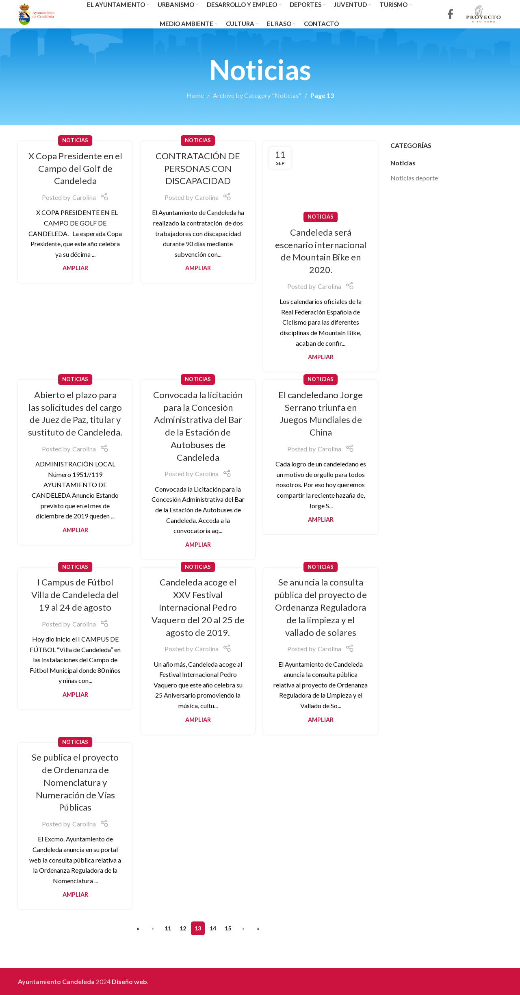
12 (183, 928)
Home (195, 95)
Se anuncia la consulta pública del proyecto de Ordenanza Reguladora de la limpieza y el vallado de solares (320, 607)
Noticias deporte (414, 178)
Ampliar (75, 267)
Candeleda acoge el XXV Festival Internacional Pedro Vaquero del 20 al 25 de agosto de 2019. (198, 607)
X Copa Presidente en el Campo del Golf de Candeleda (75, 168)
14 (213, 928)
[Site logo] (37, 13)
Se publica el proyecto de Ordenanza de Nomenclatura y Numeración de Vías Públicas (75, 782)
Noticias (75, 140)
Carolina (84, 197)
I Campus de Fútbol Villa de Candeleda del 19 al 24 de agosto (75, 595)
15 (228, 928)
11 (168, 928)
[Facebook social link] (450, 14)
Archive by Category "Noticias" (257, 95)
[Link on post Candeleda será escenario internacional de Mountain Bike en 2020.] (320, 179)
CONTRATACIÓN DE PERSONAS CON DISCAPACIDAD (198, 168)
